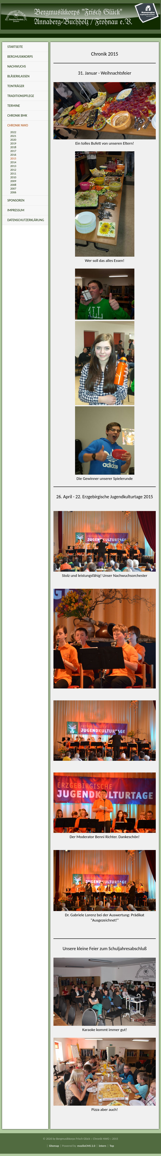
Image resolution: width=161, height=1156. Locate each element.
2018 (13, 147)
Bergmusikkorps (20, 57)
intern (102, 1146)
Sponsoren (15, 200)
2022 (13, 132)
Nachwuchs (16, 66)
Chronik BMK (17, 115)
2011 (13, 173)
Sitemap (54, 1146)
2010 (13, 177)
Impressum (15, 210)
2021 (13, 136)
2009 (13, 181)
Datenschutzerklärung (25, 220)
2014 (13, 162)
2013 (13, 166)
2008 (13, 185)
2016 (13, 155)
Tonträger (15, 86)
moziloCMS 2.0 (86, 1146)
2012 (13, 170)
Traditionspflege (20, 96)
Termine (13, 106)
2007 (13, 188)
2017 (13, 151)
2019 (13, 143)
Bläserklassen (18, 76)
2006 (13, 192)
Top (112, 1146)
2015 (13, 158)
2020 (13, 139)
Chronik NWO (17, 125)
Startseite (15, 47)
